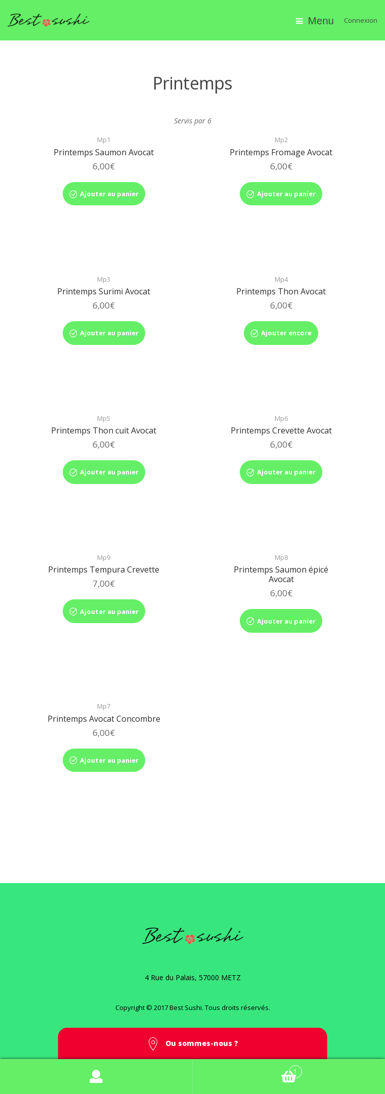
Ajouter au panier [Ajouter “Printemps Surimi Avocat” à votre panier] (109, 332)
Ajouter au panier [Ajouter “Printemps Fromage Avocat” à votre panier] (286, 193)
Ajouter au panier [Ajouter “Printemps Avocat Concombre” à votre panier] (109, 760)
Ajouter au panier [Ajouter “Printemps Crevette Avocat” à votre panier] (286, 471)
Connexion (360, 20)
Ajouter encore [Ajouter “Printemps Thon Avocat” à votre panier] (286, 332)
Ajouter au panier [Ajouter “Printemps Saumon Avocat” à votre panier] (109, 193)
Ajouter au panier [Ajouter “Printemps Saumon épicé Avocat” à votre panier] (286, 621)
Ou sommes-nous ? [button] (193, 1044)
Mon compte (96, 1077)
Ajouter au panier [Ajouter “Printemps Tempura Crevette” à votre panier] (109, 611)
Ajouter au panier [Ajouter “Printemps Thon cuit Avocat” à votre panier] (109, 471)
